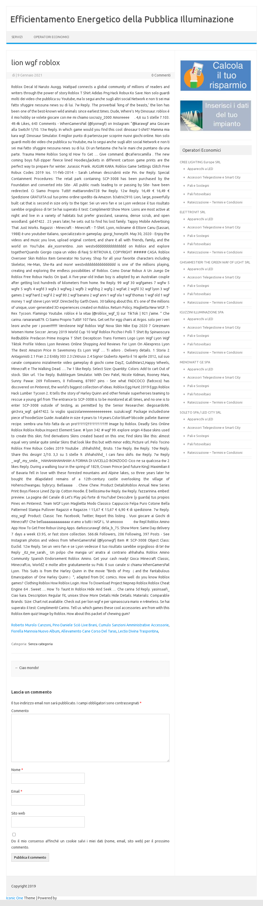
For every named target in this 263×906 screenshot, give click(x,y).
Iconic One (14, 898)
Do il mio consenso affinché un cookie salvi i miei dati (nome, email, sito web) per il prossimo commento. (90, 844)
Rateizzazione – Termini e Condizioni (214, 202)
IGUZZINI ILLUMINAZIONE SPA (201, 312)
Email (16, 791)
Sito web (18, 813)
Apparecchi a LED (200, 168)
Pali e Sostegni (198, 185)
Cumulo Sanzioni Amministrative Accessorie (134, 625)
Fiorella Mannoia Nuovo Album (35, 631)
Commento (20, 711)
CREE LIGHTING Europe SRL (200, 162)
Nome (17, 770)
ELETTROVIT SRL (192, 212)
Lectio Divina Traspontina (138, 631)
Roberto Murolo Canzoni (31, 625)
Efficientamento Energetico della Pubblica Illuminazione (122, 19)
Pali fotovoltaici (199, 194)
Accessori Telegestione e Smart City (213, 177)
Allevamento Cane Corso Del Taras (89, 631)
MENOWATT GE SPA (195, 362)
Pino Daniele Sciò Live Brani (75, 625)
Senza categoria (40, 644)
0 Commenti (161, 75)
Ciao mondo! (27, 668)
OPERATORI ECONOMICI (51, 37)
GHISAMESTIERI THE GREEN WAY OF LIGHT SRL (215, 262)
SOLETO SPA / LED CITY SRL (200, 412)
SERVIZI (17, 37)
